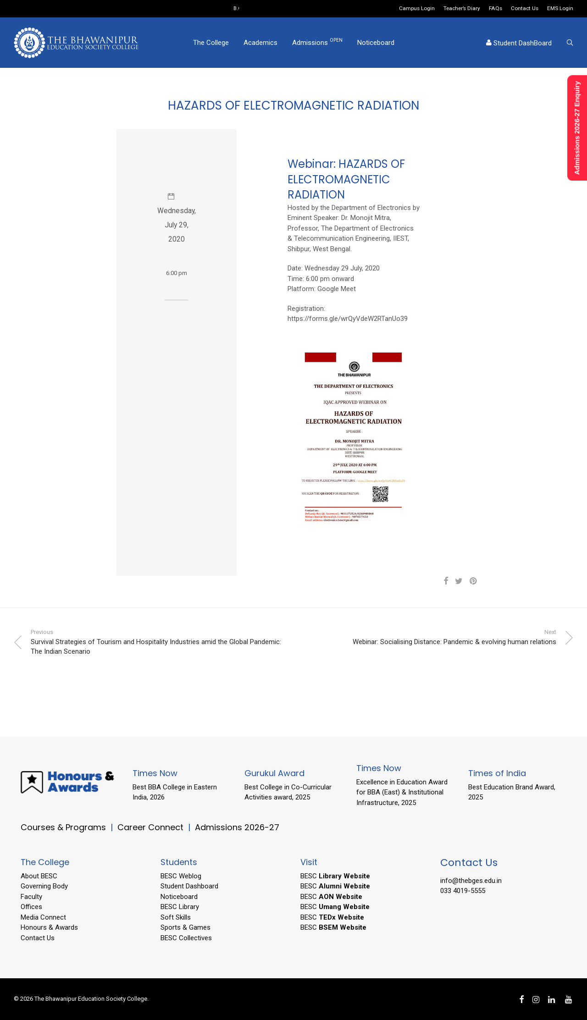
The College (211, 43)
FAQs (495, 8)
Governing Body (44, 886)
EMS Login (560, 8)
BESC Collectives (186, 938)
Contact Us (524, 8)
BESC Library (180, 907)
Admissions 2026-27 (237, 827)
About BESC (39, 876)
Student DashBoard (519, 43)
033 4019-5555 (462, 891)
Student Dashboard (189, 886)
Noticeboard (375, 43)
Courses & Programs (63, 827)
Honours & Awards (49, 927)
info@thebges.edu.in (471, 881)
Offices (31, 907)
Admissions (317, 42)
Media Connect (43, 917)
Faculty (31, 897)
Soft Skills (176, 917)
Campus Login (417, 8)
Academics (260, 43)
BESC (335, 876)
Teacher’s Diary (461, 8)
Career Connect (151, 827)
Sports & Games (185, 927)
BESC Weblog (181, 876)
